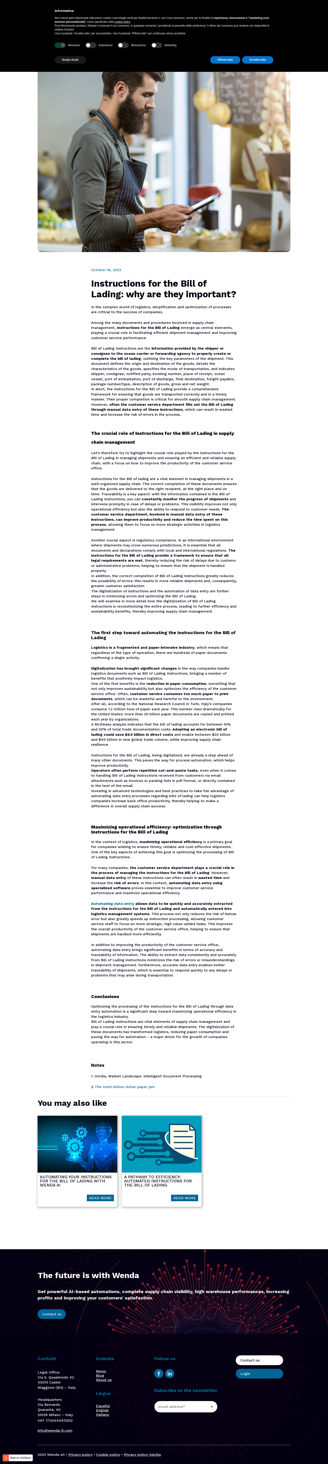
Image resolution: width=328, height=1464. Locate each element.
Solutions (167, 13)
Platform (149, 13)
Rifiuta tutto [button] (225, 1452)
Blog (227, 13)
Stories (214, 13)
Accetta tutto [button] (257, 1452)
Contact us (247, 13)
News (101, 1371)
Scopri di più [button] (70, 1452)
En (292, 13)
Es (301, 13)
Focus (183, 13)
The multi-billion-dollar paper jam (125, 1087)
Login (275, 13)
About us (198, 13)
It (308, 13)
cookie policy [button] (122, 1414)
